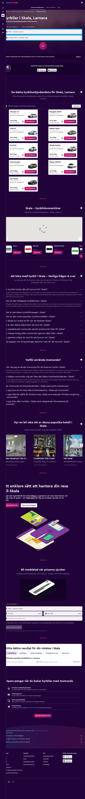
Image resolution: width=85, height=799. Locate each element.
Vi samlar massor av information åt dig (46, 751)
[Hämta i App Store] (54, 72)
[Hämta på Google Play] (44, 72)
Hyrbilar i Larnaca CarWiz (53, 673)
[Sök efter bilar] (3, 15)
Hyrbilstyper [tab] (27, 665)
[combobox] (16, 29)
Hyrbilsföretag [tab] (16, 665)
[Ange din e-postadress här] (47, 630)
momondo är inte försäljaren (46, 748)
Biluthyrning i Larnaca (34, 11)
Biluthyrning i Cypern (22, 11)
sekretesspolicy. (48, 642)
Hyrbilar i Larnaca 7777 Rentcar (19, 673)
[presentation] (54, 72)
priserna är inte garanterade (45, 742)
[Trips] (3, 24)
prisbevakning (37, 719)
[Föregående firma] (11, 244)
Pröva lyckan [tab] (70, 665)
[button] (3, 3)
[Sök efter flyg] (3, 8)
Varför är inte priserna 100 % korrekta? (46, 754)
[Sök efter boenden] (3, 11)
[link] (34, 127)
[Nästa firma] (79, 244)
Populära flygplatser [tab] (41, 665)
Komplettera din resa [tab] (57, 665)
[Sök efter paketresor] (3, 19)
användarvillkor (38, 642)
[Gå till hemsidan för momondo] (12, 2)
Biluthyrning (12, 11)
